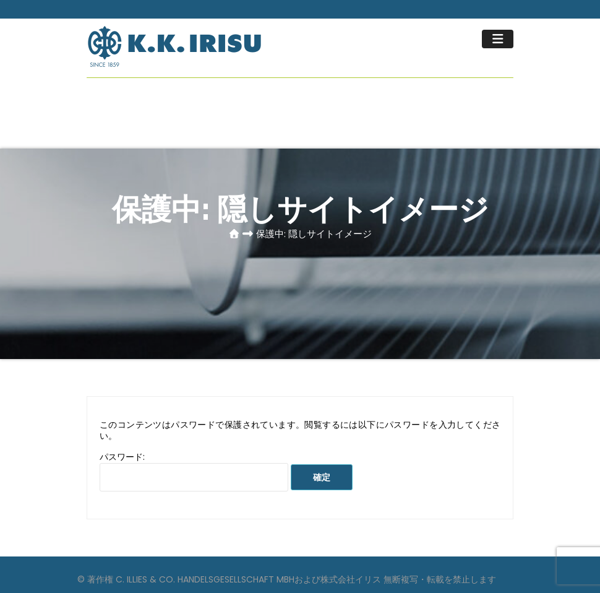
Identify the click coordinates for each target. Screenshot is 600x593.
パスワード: (194, 471)
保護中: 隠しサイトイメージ (314, 233)
